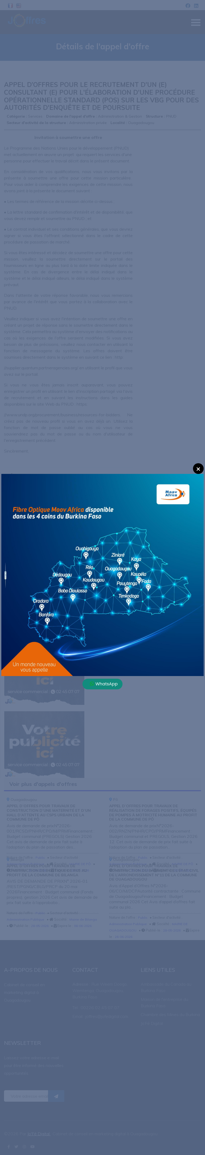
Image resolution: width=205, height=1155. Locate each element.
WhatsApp (104, 684)
